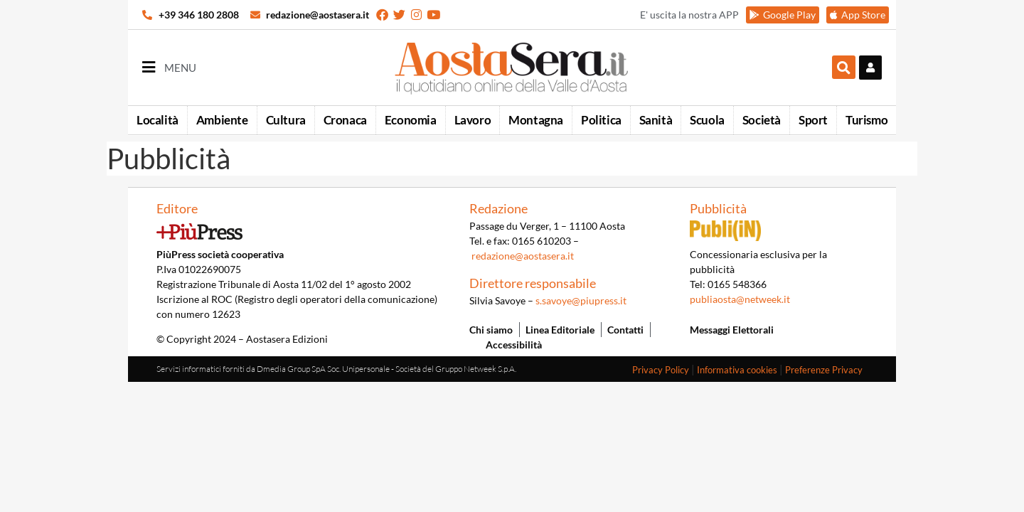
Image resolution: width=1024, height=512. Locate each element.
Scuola (707, 119)
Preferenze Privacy (824, 369)
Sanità (656, 119)
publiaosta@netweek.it (740, 299)
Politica (601, 119)
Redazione (498, 208)
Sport (813, 119)
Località (157, 119)
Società (761, 119)
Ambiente (222, 119)
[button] (843, 67)
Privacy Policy (660, 369)
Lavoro (472, 119)
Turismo (866, 119)
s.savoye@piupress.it (580, 300)
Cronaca (345, 119)
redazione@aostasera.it (522, 256)
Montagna (535, 119)
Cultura (286, 119)
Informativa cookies (737, 369)
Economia (411, 119)
